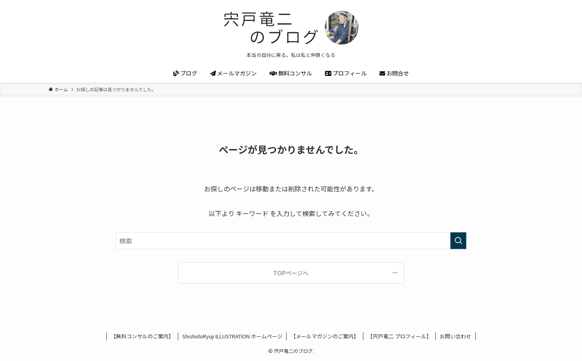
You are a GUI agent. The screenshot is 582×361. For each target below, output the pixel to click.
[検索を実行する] (458, 240)
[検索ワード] (291, 240)
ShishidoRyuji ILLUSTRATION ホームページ (232, 336)
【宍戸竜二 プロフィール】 (399, 336)
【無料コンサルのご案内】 (142, 336)
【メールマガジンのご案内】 (325, 336)
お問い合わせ (455, 336)
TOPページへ (290, 273)
